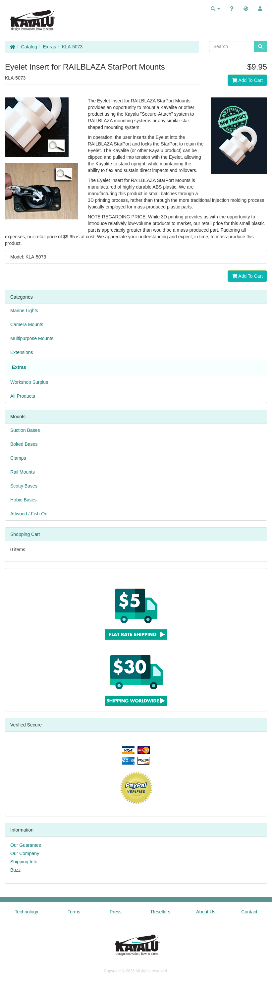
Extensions (21, 352)
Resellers (160, 911)
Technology (26, 911)
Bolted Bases (24, 444)
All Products (22, 396)
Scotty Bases (23, 486)
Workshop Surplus (29, 382)
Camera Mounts (26, 324)
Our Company (24, 853)
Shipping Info (23, 861)
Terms (74, 911)
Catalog (29, 46)
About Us (205, 911)
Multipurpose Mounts (31, 338)
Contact (249, 911)
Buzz (15, 870)
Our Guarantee (25, 845)
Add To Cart (247, 80)
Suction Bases (25, 430)
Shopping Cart (25, 534)
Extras (49, 46)
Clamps (18, 458)
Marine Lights (24, 310)
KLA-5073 (72, 46)
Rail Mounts (22, 472)
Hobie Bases (23, 499)
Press (116, 911)
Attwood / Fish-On (28, 513)
